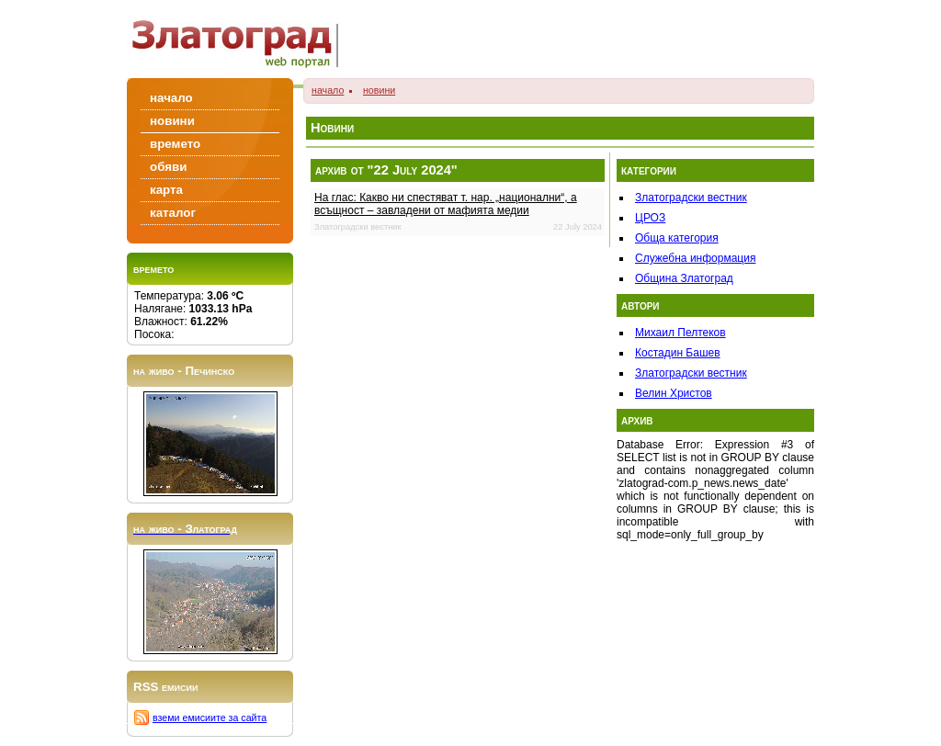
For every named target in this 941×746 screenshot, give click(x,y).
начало (328, 90)
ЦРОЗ (650, 217)
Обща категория (677, 238)
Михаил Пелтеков (680, 332)
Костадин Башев (677, 352)
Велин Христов (673, 393)
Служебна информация (695, 258)
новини (379, 90)
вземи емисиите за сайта (209, 717)
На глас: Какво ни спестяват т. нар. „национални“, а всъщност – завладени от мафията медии (445, 204)
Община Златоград (684, 278)
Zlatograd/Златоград (241, 39)
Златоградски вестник (691, 197)
